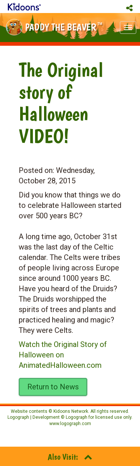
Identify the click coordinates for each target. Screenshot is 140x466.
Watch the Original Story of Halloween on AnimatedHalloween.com (63, 355)
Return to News (53, 386)
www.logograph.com (70, 423)
